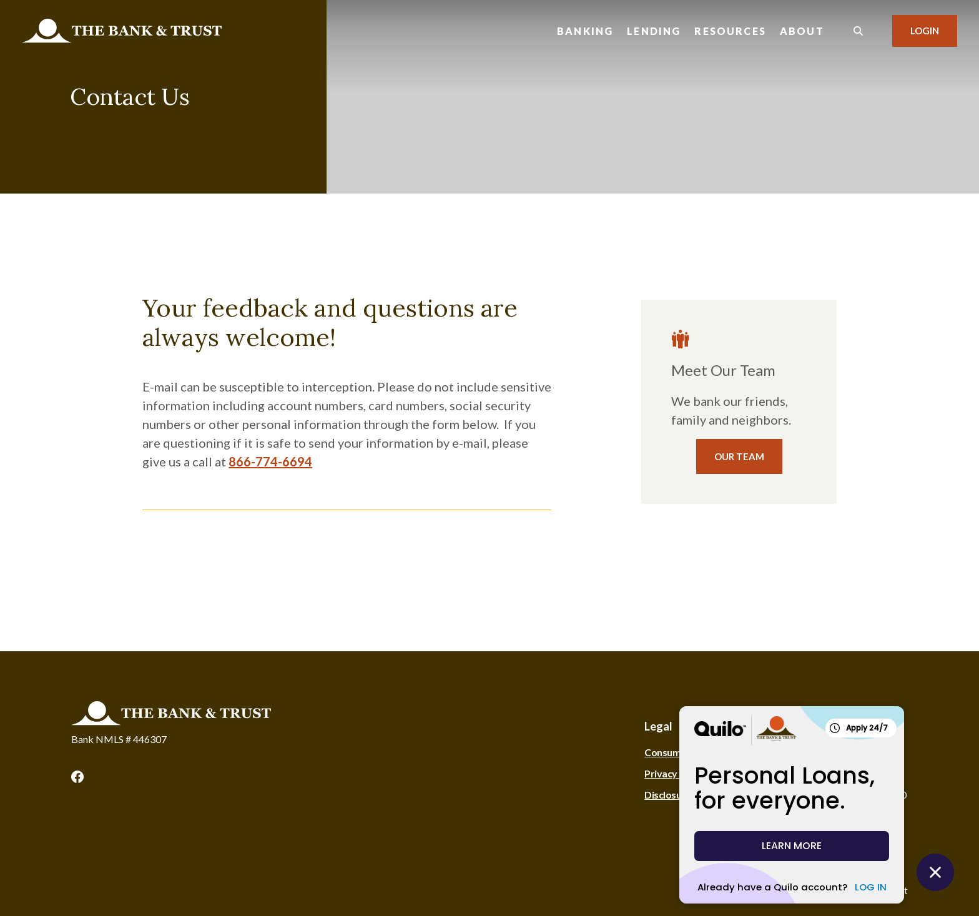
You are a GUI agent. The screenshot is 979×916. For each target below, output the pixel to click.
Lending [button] (654, 31)
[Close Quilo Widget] (935, 872)
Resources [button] (730, 31)
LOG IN (871, 887)
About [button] (802, 31)
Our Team (739, 456)
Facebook (77, 777)
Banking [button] (585, 31)
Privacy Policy (674, 773)
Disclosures (670, 794)
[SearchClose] (858, 31)
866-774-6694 (270, 461)
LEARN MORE (792, 846)
